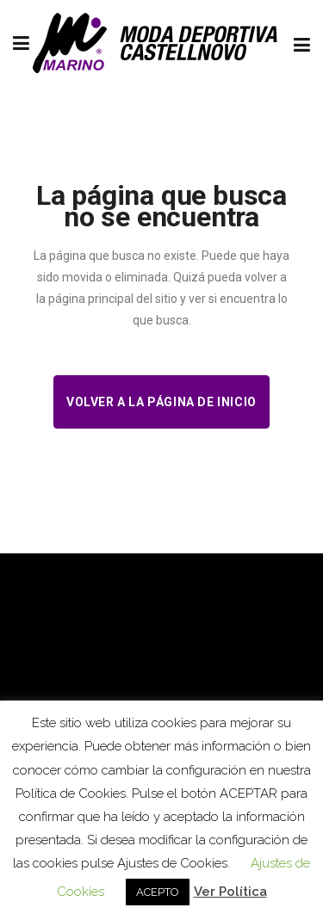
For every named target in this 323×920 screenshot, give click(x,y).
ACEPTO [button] (157, 892)
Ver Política (230, 891)
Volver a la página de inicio (161, 402)
